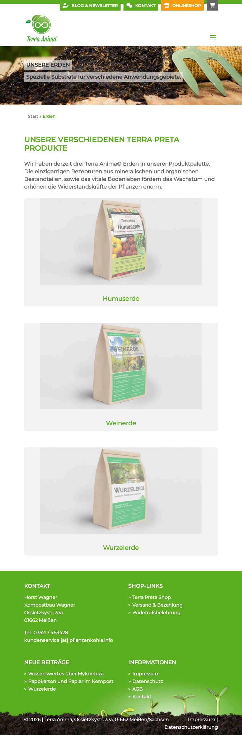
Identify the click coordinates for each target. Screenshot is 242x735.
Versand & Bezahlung (157, 605)
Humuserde (121, 298)
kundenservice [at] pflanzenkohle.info (68, 640)
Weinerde (121, 423)
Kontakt (141, 696)
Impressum (146, 674)
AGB (137, 689)
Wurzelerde (121, 547)
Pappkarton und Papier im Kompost (71, 681)
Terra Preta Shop (151, 597)
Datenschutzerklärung (191, 727)
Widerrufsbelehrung (156, 612)
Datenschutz (147, 681)
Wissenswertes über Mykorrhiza (66, 674)
